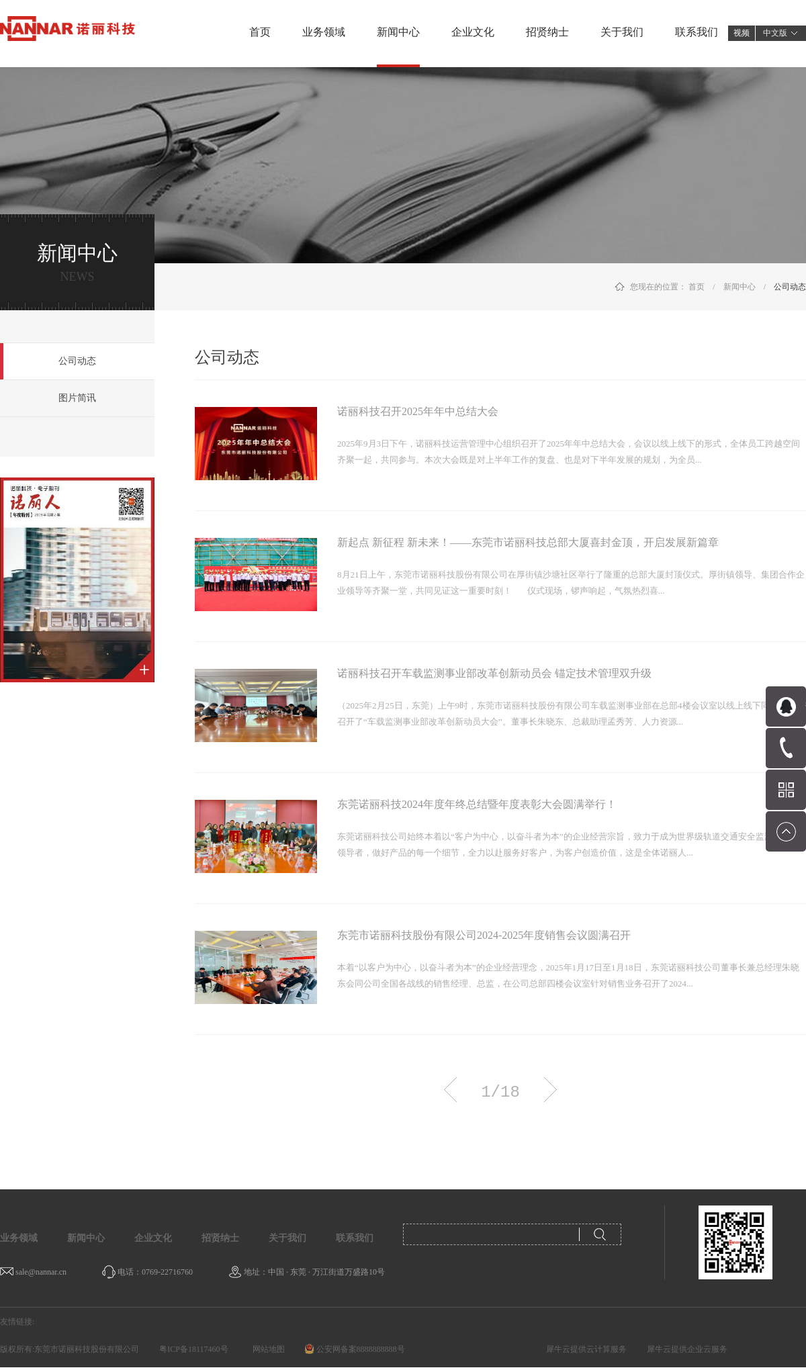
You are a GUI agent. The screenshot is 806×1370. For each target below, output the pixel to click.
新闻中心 (739, 286)
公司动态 (790, 286)
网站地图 (267, 1349)
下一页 (550, 1089)
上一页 (450, 1089)
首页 (260, 32)
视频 (741, 33)
